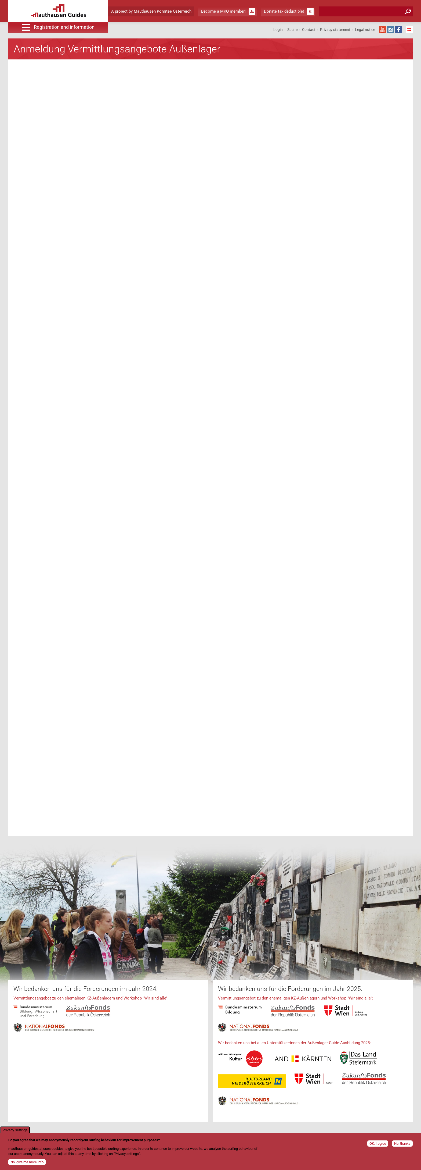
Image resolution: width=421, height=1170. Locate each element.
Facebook (398, 29)
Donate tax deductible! (284, 11)
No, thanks (402, 1143)
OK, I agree (377, 1143)
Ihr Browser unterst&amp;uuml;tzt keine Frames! (161, 447)
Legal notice (365, 29)
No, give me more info (26, 1162)
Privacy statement (335, 29)
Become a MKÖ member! (223, 11)
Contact (308, 29)
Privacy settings (14, 1130)
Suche (292, 29)
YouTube (382, 29)
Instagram (390, 29)
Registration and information (64, 27)
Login (278, 29)
